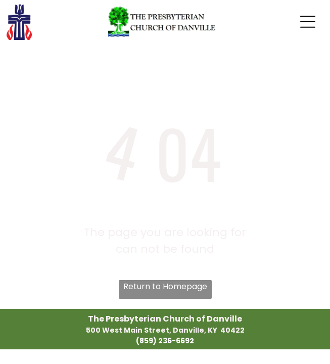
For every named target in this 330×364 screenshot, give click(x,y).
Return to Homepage (165, 286)
